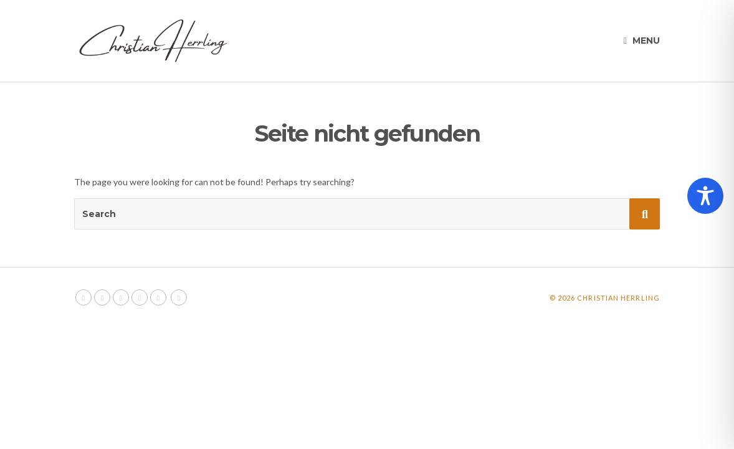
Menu (642, 40)
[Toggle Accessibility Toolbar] (705, 195)
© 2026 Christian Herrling (605, 298)
